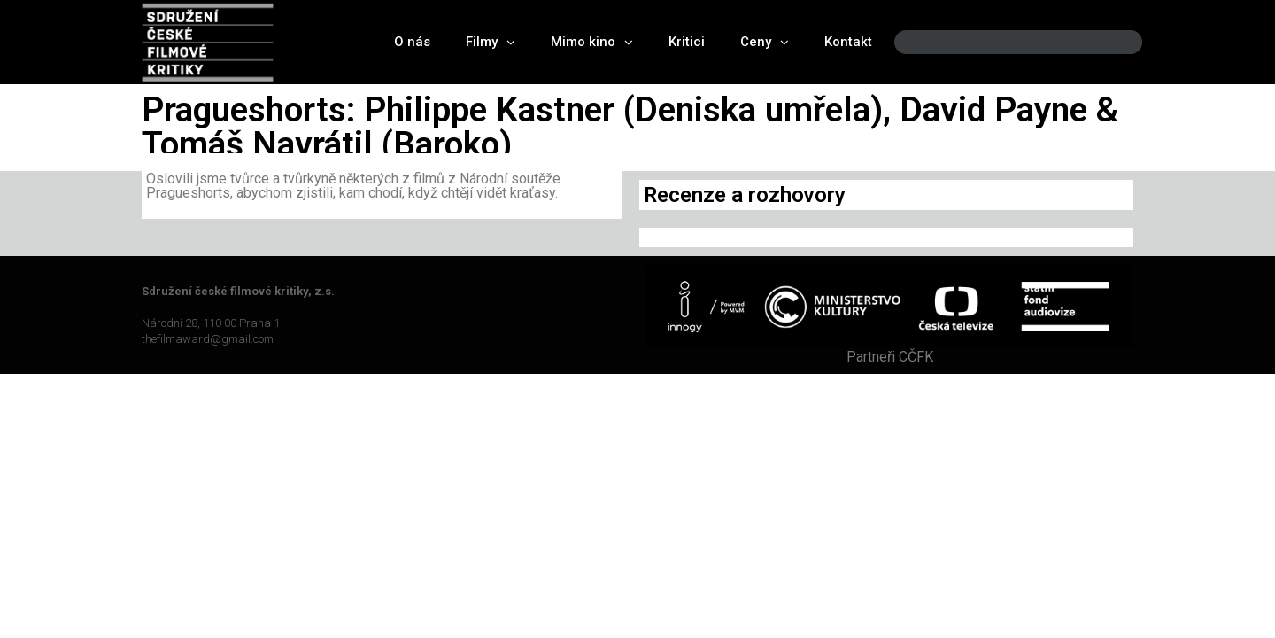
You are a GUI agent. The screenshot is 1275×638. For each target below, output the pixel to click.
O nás (412, 42)
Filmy (490, 42)
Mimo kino (592, 42)
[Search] (1114, 42)
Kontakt (848, 42)
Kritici (686, 42)
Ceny (764, 42)
